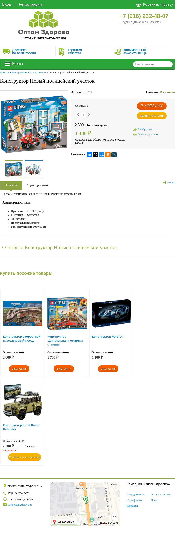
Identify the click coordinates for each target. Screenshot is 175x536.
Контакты (132, 505)
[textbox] (153, 64)
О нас (154, 500)
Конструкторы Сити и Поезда (28, 72)
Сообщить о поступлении (24, 457)
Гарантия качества (75, 51)
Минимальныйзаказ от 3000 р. (135, 51)
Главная (4, 72)
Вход (6, 4)
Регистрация (30, 4)
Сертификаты (134, 500)
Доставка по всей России (24, 51)
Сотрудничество (136, 494)
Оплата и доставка (161, 494)
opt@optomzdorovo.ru (20, 504)
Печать (168, 182)
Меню (14, 63)
